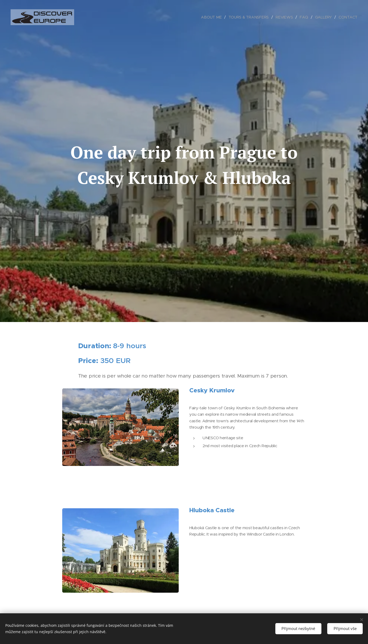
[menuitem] (213, 17)
